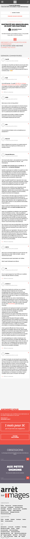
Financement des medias (6, 513)
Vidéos (2, 521)
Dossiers (24, 519)
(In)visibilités (24, 508)
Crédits (15, 536)
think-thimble (11, 303)
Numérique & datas (19, 507)
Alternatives (9, 508)
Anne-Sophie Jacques (17, 29)
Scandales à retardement (18, 505)
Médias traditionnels (17, 510)
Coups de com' (8, 505)
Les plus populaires (9, 521)
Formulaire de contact (5, 531)
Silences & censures (5, 512)
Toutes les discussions (15, 531)
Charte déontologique (13, 530)
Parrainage (24, 526)
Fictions (2, 505)
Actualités (7, 519)
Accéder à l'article (15, 12)
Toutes (2, 519)
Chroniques (18, 519)
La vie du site (10, 526)
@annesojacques (15, 30)
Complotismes (3, 510)
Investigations (10, 507)
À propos (13, 528)
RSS (19, 536)
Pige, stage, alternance (5, 533)
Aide (12, 533)
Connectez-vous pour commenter (15, 16)
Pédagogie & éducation (14, 512)
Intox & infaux (3, 507)
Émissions (13, 519)
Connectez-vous (8, 47)
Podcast (23, 536)
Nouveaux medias (16, 508)
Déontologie (3, 508)
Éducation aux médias (5, 528)
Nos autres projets (4, 530)
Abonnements (3, 526)
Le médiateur (17, 526)
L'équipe (18, 528)
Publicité (9, 510)
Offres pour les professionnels (20, 533)
